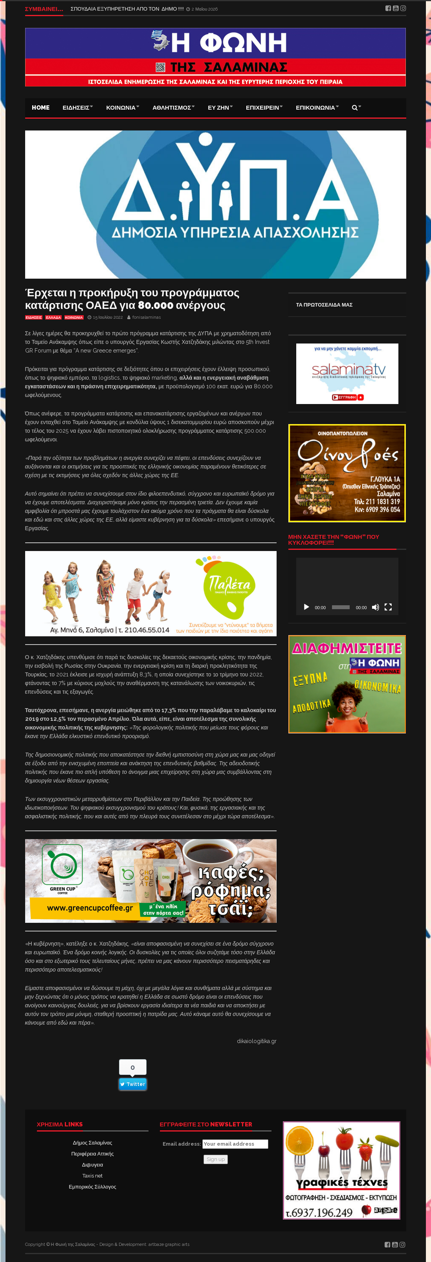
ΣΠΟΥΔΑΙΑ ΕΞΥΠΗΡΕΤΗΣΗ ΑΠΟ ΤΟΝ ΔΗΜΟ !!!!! (128, 9)
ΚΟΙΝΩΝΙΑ (121, 107)
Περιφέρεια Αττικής (92, 1154)
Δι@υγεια (92, 1165)
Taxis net (93, 1176)
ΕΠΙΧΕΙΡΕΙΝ (262, 107)
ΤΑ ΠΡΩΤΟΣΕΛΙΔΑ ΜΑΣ (324, 305)
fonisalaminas (146, 317)
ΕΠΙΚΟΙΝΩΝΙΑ (315, 107)
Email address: (215, 1144)
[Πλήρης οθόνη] (388, 607)
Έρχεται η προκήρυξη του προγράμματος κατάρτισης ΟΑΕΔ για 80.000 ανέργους (132, 299)
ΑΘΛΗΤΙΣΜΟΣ (171, 107)
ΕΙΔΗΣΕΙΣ (76, 107)
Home (41, 107)
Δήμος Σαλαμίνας (92, 1143)
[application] (347, 586)
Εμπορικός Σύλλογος (92, 1187)
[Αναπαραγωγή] (306, 607)
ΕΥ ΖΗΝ (218, 107)
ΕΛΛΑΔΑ (53, 318)
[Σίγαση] (376, 607)
